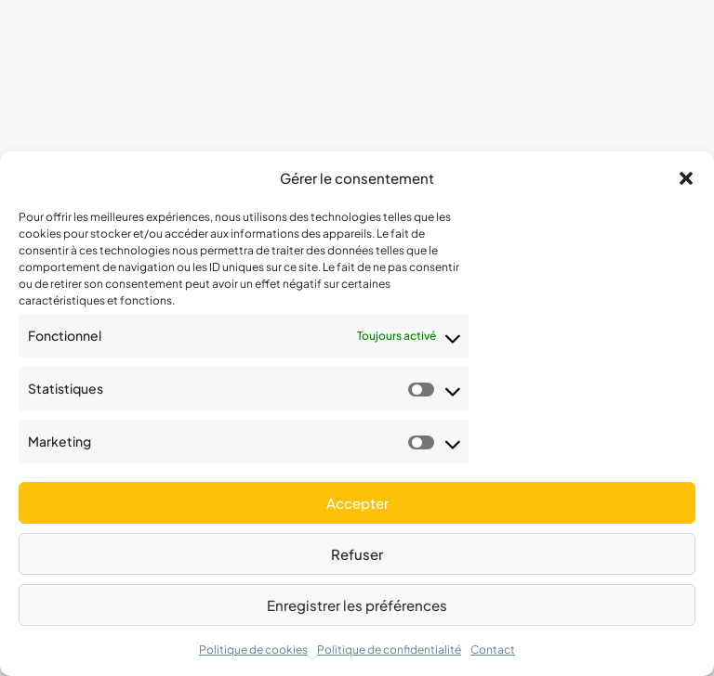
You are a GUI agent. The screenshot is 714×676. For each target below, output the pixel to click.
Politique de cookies (253, 649)
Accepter (357, 503)
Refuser (357, 554)
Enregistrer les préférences (357, 605)
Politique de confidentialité (389, 649)
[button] (686, 178)
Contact (492, 649)
